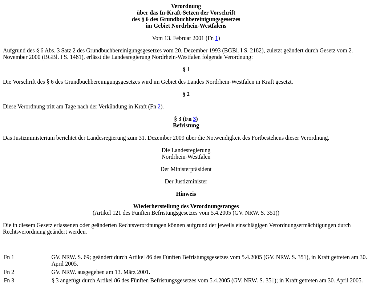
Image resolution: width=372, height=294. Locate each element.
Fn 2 (9, 272)
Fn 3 (9, 280)
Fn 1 (9, 257)
